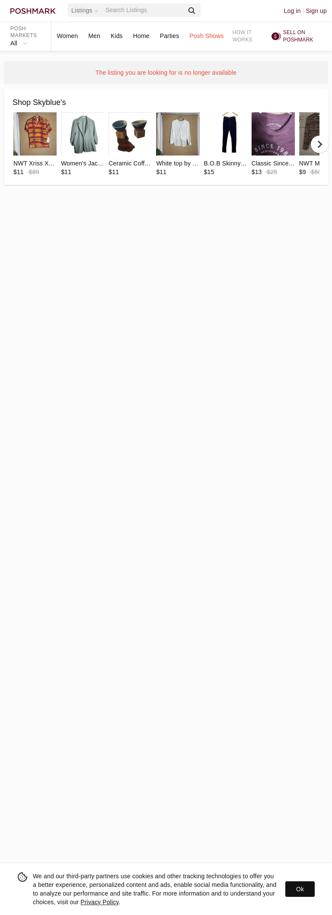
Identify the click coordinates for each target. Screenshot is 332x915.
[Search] (143, 10)
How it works (242, 36)
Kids (117, 35)
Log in (292, 10)
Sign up (316, 10)
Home (141, 35)
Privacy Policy (99, 902)
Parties (169, 35)
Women (67, 35)
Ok (300, 889)
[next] (319, 144)
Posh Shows (206, 35)
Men (94, 35)
